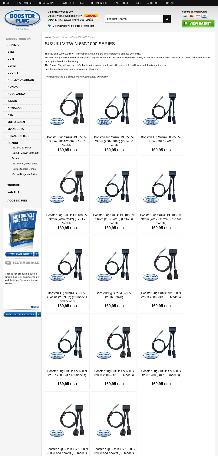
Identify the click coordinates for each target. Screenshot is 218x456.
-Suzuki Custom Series (24, 169)
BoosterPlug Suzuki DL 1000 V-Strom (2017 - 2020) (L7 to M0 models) (107, 219)
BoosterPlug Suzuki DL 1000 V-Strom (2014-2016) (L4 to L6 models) (64, 219)
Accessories (17, 200)
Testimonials (98, 3)
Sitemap (151, 439)
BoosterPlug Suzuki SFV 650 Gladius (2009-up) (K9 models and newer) (149, 219)
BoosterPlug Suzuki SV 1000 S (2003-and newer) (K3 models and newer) (107, 375)
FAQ (82, 3)
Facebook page (174, 439)
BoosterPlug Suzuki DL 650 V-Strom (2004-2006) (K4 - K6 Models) (65, 141)
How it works (24, 3)
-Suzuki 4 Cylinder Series (25, 163)
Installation (46, 3)
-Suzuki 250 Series (21, 147)
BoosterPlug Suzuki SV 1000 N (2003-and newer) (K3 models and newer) (65, 375)
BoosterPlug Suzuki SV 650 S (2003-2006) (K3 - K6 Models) (149, 297)
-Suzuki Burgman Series (24, 174)
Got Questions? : (71, 26)
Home (6, 3)
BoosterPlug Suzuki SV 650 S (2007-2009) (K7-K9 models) (191, 297)
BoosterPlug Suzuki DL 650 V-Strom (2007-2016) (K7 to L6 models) (107, 141)
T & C (138, 3)
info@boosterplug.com (124, 439)
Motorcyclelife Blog (202, 439)
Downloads (67, 3)
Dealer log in (121, 3)
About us (153, 3)
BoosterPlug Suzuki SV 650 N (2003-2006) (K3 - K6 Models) (64, 297)
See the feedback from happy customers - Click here (72, 69)
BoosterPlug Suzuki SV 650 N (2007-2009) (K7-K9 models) (107, 297)
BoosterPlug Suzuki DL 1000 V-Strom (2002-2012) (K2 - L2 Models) (191, 141)
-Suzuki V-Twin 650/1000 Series (25, 156)
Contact (170, 3)
